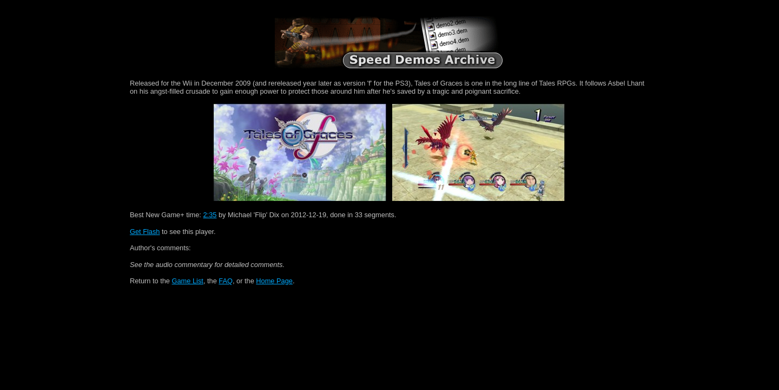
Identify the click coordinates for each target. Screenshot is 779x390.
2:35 (209, 215)
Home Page (274, 281)
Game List (187, 281)
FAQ (226, 281)
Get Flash (145, 231)
